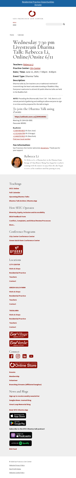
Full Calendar (14, 192)
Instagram (18, 356)
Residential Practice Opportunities (38, 2)
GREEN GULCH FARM (17, 287)
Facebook (11, 356)
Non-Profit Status (15, 469)
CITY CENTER (14, 264)
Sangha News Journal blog (20, 400)
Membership (14, 376)
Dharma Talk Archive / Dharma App (23, 201)
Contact (12, 281)
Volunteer (13, 380)
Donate (38, 4)
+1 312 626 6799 (19, 133)
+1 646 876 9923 (19, 136)
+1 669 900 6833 (19, 130)
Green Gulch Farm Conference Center (24, 240)
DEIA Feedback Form (17, 216)
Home (12, 35)
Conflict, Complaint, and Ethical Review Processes (30, 221)
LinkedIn (24, 356)
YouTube (31, 356)
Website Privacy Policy (17, 465)
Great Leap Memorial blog (20, 404)
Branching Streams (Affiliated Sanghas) (25, 384)
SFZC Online (14, 188)
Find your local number (22, 139)
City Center (35, 68)
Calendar (21, 35)
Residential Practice (17, 273)
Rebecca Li (28, 64)
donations (45, 148)
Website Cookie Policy (16, 473)
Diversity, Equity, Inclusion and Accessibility (27, 212)
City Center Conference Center (22, 236)
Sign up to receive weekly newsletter (24, 396)
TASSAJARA (13, 310)
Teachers (13, 277)
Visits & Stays (14, 268)
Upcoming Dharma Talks (19, 196)
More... (12, 225)
